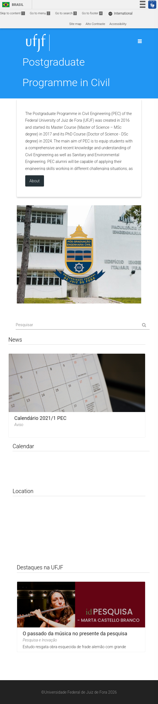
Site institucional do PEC (79, 254)
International (120, 13)
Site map (75, 24)
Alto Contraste (95, 24)
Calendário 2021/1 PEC (40, 418)
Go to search (66, 13)
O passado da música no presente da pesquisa (75, 633)
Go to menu (40, 13)
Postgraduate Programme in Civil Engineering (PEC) (66, 82)
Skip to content (12, 13)
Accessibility (117, 24)
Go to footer (92, 13)
